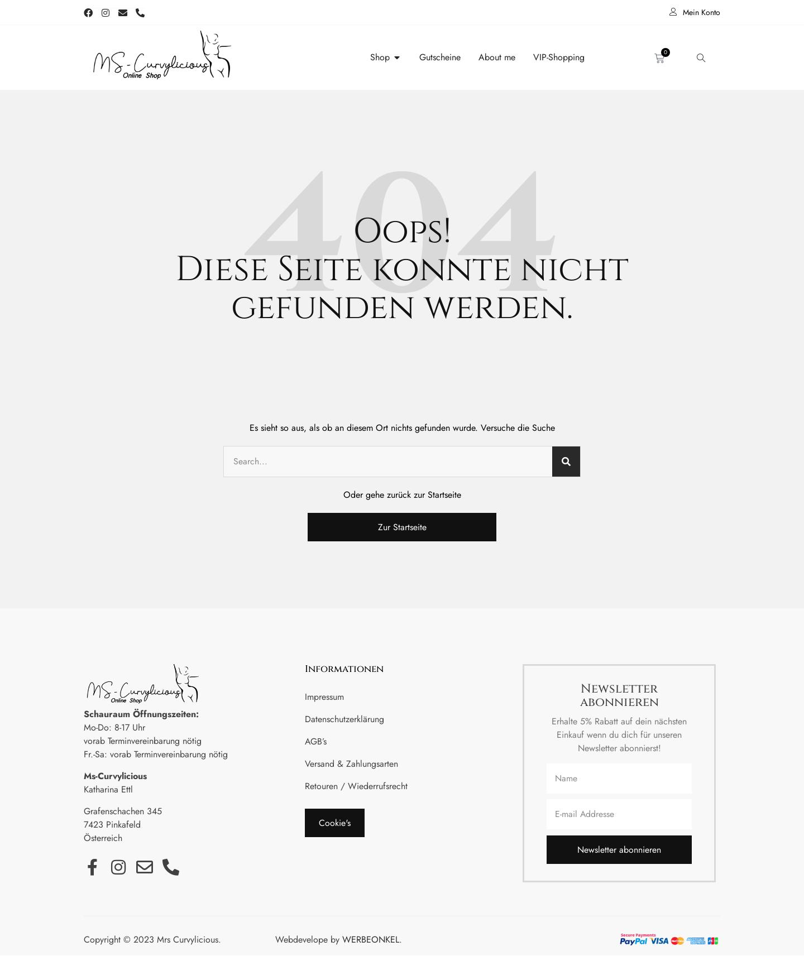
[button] (335, 823)
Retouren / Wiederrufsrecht (356, 786)
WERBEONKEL (370, 940)
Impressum (324, 696)
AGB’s (316, 741)
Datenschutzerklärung (344, 719)
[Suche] (566, 461)
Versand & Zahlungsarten (352, 763)
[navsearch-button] (701, 57)
